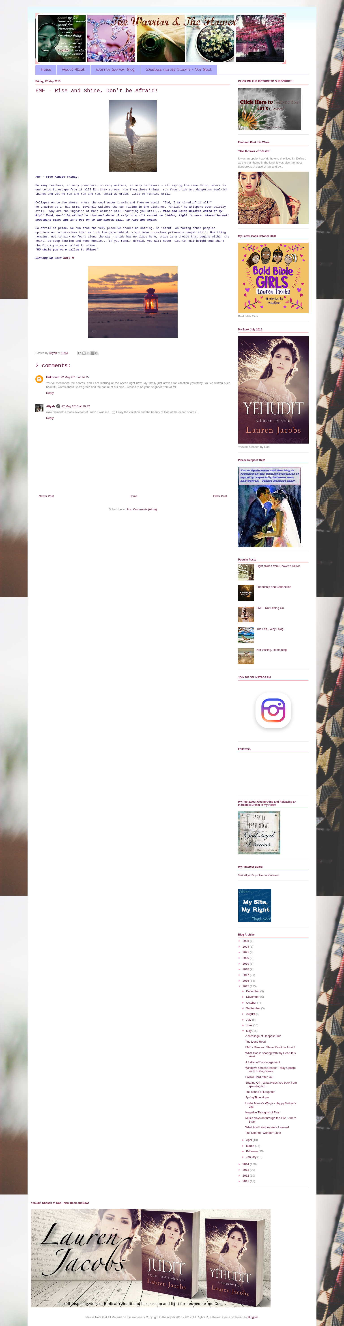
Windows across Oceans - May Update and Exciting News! (270, 1069)
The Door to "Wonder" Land (263, 1132)
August (251, 1014)
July (249, 1019)
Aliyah (50, 406)
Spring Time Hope (257, 1097)
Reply (50, 393)
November (253, 996)
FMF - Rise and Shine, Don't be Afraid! (270, 1047)
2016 (246, 980)
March (250, 1145)
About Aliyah (73, 69)
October (251, 1002)
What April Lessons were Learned (267, 1127)
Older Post (220, 496)
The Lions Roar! (255, 1041)
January (251, 1157)
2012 (246, 1175)
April (249, 1140)
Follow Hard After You (259, 1077)
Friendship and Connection (273, 587)
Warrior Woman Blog (115, 69)
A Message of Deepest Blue (263, 1036)
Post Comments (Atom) (142, 509)
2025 (246, 940)
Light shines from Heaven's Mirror (278, 566)
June (249, 1025)
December (253, 991)
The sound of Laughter (260, 1091)
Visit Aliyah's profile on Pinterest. (259, 875)
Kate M (68, 258)
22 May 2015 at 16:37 (76, 406)
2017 (246, 975)
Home (46, 69)
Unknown (52, 377)
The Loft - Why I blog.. (270, 629)
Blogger (253, 1317)
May (249, 1031)
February (252, 1151)
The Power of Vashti (254, 151)
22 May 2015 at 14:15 (75, 377)
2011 (246, 1181)
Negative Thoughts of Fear (262, 1112)
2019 (246, 963)
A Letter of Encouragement (262, 1062)
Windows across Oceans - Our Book (179, 69)
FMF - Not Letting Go (270, 608)
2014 (246, 1164)
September (253, 1008)
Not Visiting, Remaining (271, 649)
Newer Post (46, 496)
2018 (246, 969)
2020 (246, 957)
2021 (246, 952)
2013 (246, 1169)
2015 (246, 986)
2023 (246, 946)
